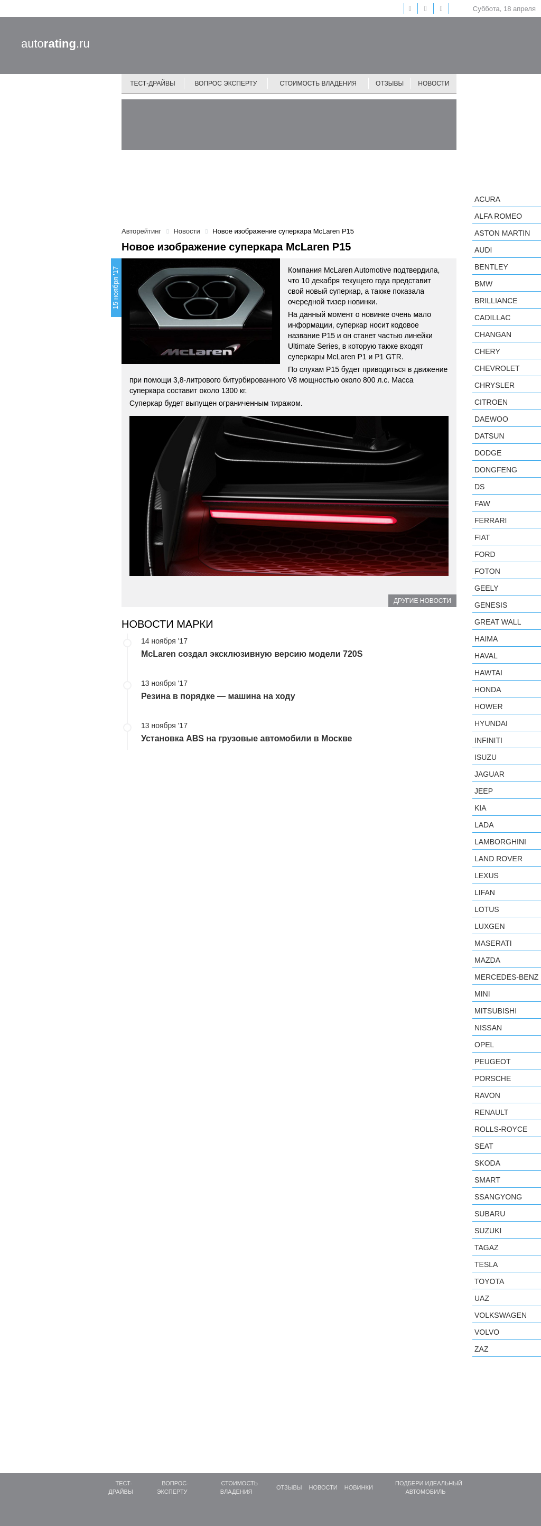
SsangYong (498, 1197)
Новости (433, 83)
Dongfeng (495, 470)
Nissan (488, 1027)
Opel (484, 1044)
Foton (487, 571)
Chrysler (494, 385)
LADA (484, 825)
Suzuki (487, 1230)
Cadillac (492, 317)
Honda (487, 689)
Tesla (486, 1264)
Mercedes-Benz (506, 977)
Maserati (493, 943)
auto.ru (55, 43)
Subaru (489, 1213)
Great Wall (497, 622)
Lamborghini (500, 842)
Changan (492, 334)
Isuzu (485, 757)
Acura (487, 199)
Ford (485, 554)
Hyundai (491, 723)
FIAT (482, 537)
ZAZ (481, 1349)
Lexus (486, 875)
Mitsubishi (495, 1011)
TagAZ (486, 1247)
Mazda (487, 960)
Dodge (487, 453)
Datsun (489, 436)
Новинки (358, 1487)
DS (479, 486)
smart (487, 1180)
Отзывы (390, 83)
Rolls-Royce (500, 1129)
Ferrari (490, 520)
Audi (483, 250)
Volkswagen (500, 1315)
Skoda (487, 1163)
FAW (482, 503)
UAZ (481, 1298)
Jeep (483, 791)
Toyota (489, 1281)
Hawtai (488, 672)
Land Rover (498, 858)
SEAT (483, 1146)
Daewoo (491, 419)
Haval (486, 656)
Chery (487, 351)
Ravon (487, 1095)
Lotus (486, 909)
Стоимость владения (317, 83)
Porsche (492, 1078)
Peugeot (492, 1061)
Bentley (491, 267)
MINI (482, 994)
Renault (491, 1112)
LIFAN (484, 892)
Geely (486, 588)
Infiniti (488, 740)
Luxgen (489, 926)
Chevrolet (497, 368)
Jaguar (489, 774)
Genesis (490, 605)
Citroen (491, 402)
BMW (483, 284)
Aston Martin (502, 233)
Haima (486, 639)
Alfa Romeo (498, 216)
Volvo (486, 1332)
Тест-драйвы (152, 83)
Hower (488, 706)
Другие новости (422, 600)
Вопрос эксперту (226, 83)
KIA (480, 808)
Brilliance (496, 300)
